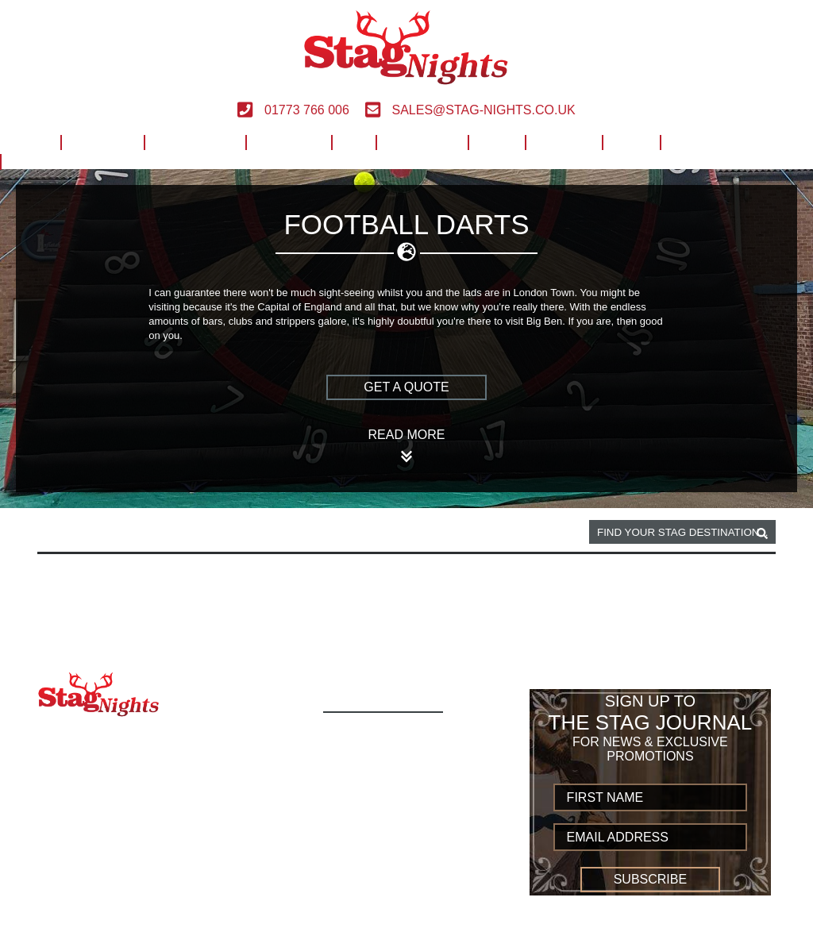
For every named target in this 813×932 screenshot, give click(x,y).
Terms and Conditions (406, 857)
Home (30, 140)
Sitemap (356, 909)
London (122, 532)
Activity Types (378, 752)
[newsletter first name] (650, 797)
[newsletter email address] (650, 837)
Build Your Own (718, 140)
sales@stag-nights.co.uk (470, 110)
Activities (102, 140)
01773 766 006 (293, 110)
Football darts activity (233, 532)
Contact (563, 140)
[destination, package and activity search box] (682, 532)
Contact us (368, 892)
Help (496, 140)
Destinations (194, 140)
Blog (631, 140)
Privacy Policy (380, 874)
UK (353, 140)
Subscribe (650, 879)
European (287, 140)
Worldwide (421, 140)
